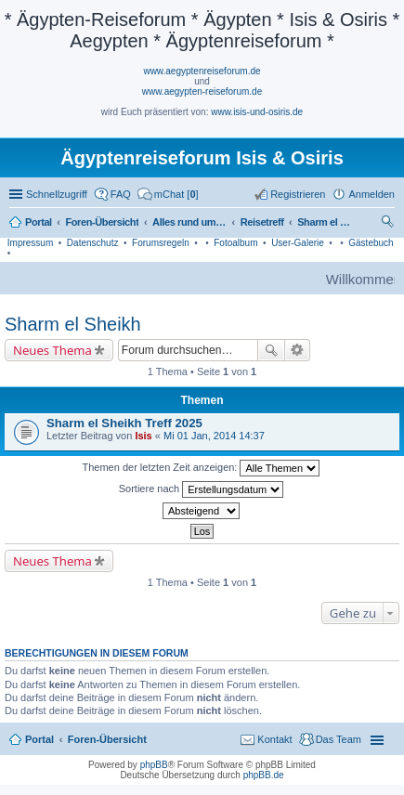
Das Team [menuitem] (338, 739)
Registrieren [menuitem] (297, 194)
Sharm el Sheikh (73, 324)
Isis (143, 435)
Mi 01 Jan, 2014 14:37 (214, 435)
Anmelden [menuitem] (371, 194)
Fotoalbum (235, 243)
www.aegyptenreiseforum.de (201, 71)
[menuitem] (168, 194)
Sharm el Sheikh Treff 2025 (124, 423)
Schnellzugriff (56, 194)
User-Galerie (297, 243)
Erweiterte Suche (297, 350)
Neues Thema (52, 350)
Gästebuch (370, 243)
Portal (38, 222)
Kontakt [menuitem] (274, 739)
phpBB (154, 765)
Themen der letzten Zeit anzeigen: (201, 468)
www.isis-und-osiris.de (257, 112)
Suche (271, 350)
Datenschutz (93, 243)
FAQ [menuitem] (121, 194)
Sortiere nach (201, 489)
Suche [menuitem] (389, 223)
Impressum (30, 243)
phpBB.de (263, 775)
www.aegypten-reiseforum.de (202, 91)
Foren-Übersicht (107, 739)
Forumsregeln (160, 243)
